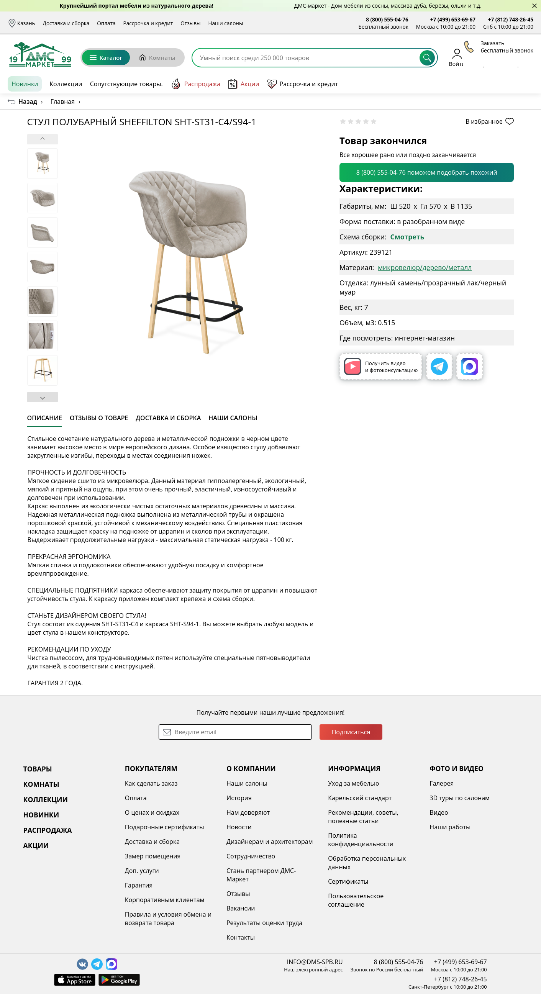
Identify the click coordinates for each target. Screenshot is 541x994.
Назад (27, 101)
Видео (439, 812)
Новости (239, 827)
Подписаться (351, 732)
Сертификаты (348, 881)
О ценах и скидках (152, 812)
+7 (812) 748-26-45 (510, 19)
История (239, 798)
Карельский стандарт (360, 798)
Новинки (24, 84)
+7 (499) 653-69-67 (452, 19)
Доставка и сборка (66, 23)
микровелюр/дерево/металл (425, 267)
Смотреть (407, 236)
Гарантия (139, 885)
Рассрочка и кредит (148, 23)
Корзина (522, 57)
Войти (457, 57)
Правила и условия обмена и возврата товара (168, 918)
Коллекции (65, 84)
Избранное (488, 57)
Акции (243, 84)
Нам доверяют (248, 812)
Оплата (106, 23)
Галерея (442, 783)
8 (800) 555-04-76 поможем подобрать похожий (426, 172)
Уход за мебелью (353, 783)
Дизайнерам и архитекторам (269, 841)
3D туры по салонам (459, 798)
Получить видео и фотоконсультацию (381, 366)
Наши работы (450, 827)
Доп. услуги (142, 870)
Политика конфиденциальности (360, 839)
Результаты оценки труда (264, 923)
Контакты (240, 937)
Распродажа (195, 84)
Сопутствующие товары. (126, 84)
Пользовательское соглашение (356, 900)
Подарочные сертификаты (164, 827)
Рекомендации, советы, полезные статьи (363, 816)
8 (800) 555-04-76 (387, 19)
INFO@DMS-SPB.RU (315, 962)
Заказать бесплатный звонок (498, 84)
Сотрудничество (250, 856)
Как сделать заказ (151, 783)
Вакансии (240, 908)
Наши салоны (225, 23)
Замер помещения (153, 856)
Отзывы (190, 23)
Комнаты (157, 57)
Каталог (106, 57)
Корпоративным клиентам (164, 900)
